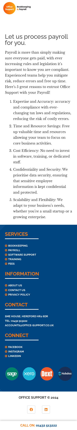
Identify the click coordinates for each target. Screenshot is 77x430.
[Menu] (71, 8)
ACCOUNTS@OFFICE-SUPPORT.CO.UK (29, 325)
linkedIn (14, 356)
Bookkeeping (18, 245)
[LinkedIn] (46, 409)
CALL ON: (38, 425)
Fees (11, 263)
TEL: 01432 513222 (16, 320)
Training (14, 259)
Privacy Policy (19, 294)
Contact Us (16, 290)
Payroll (14, 250)
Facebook (15, 347)
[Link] (17, 8)
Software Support (22, 254)
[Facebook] (31, 409)
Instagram (16, 351)
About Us (15, 285)
